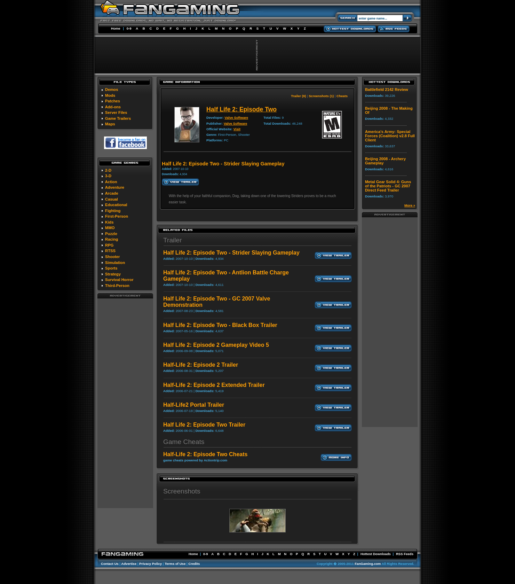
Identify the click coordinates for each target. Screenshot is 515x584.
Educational (116, 205)
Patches (112, 101)
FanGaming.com (368, 564)
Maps (110, 124)
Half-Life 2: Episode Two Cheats (205, 454)
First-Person (116, 216)
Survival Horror (119, 280)
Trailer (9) (298, 96)
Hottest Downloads (375, 554)
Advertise (128, 564)
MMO (109, 228)
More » (409, 205)
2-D (108, 170)
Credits (194, 564)
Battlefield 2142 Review (386, 89)
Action (111, 182)
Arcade (111, 193)
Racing (111, 239)
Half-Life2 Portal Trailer (193, 405)
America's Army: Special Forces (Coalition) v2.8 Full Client (390, 136)
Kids (109, 222)
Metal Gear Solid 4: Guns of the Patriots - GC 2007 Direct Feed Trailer (388, 186)
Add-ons (113, 107)
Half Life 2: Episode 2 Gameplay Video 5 (216, 345)
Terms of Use (175, 564)
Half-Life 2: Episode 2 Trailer (200, 365)
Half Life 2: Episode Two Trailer (204, 425)
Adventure (114, 187)
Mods (110, 95)
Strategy (113, 274)
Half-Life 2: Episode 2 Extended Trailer (214, 385)
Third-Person (117, 285)
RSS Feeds (404, 554)
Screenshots (181, 491)
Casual (111, 199)
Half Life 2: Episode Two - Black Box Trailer (220, 325)
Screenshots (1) (321, 96)
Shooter (112, 257)
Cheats (342, 96)
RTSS (110, 251)
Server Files (116, 112)
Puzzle (111, 234)
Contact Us (110, 564)
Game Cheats (183, 441)
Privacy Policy (150, 564)
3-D (108, 176)
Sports (111, 268)
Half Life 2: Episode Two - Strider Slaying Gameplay (231, 253)
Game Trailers (118, 118)
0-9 (129, 28)
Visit (236, 129)
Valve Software (236, 117)
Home (115, 28)
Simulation (115, 262)
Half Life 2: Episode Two (241, 109)
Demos (111, 89)
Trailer (172, 240)
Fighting (112, 211)
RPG (109, 245)
